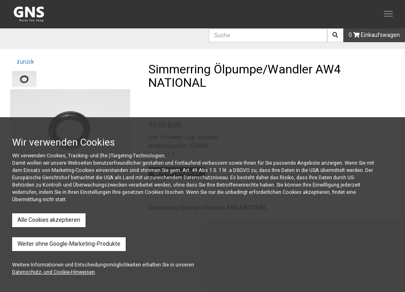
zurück (24, 62)
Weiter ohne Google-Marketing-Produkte (68, 244)
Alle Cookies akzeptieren (48, 220)
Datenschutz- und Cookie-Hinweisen (53, 272)
